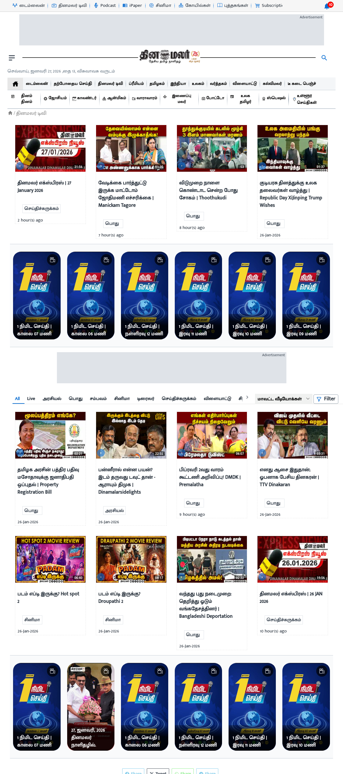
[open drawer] (12, 58)
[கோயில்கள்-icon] (194, 6)
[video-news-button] (22, 164)
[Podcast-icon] (104, 6)
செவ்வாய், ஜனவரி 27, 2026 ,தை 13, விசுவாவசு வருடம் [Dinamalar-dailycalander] (61, 71)
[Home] (10, 113)
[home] (15, 84)
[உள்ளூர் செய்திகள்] (312, 99)
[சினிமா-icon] (159, 6)
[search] (324, 58)
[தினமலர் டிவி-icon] (69, 6)
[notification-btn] (327, 6)
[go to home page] (169, 58)
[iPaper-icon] (132, 6)
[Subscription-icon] (270, 6)
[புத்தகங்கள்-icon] (232, 6)
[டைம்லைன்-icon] (28, 6)
